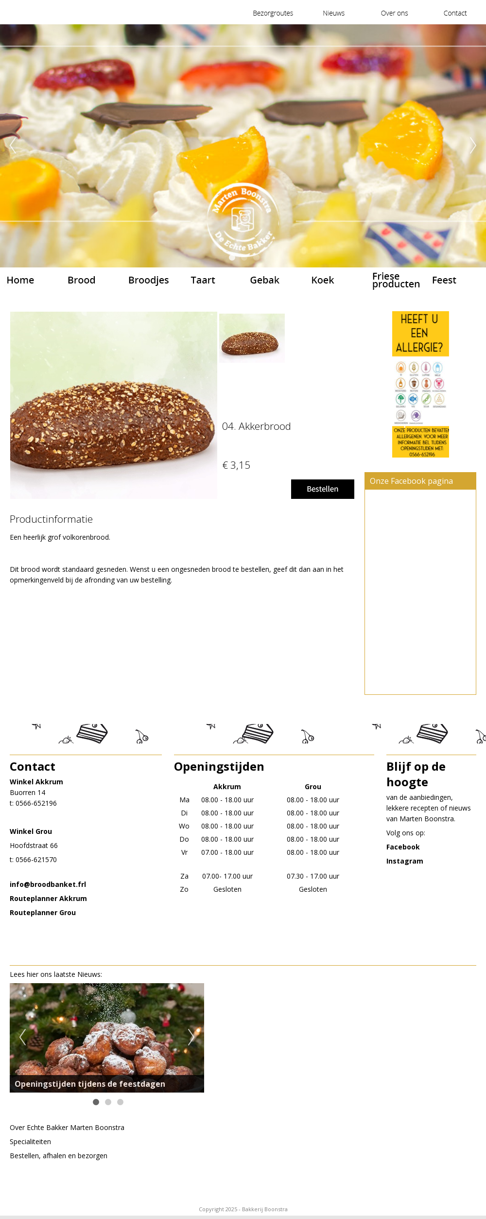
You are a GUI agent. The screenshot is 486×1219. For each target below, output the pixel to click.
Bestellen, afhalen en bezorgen (58, 1155)
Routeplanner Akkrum (48, 898)
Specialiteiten (30, 1141)
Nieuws (89, 974)
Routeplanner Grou (43, 912)
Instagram (404, 861)
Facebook (403, 846)
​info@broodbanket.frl (48, 884)
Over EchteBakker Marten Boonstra (67, 1127)
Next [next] (473, 146)
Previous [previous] (12, 146)
